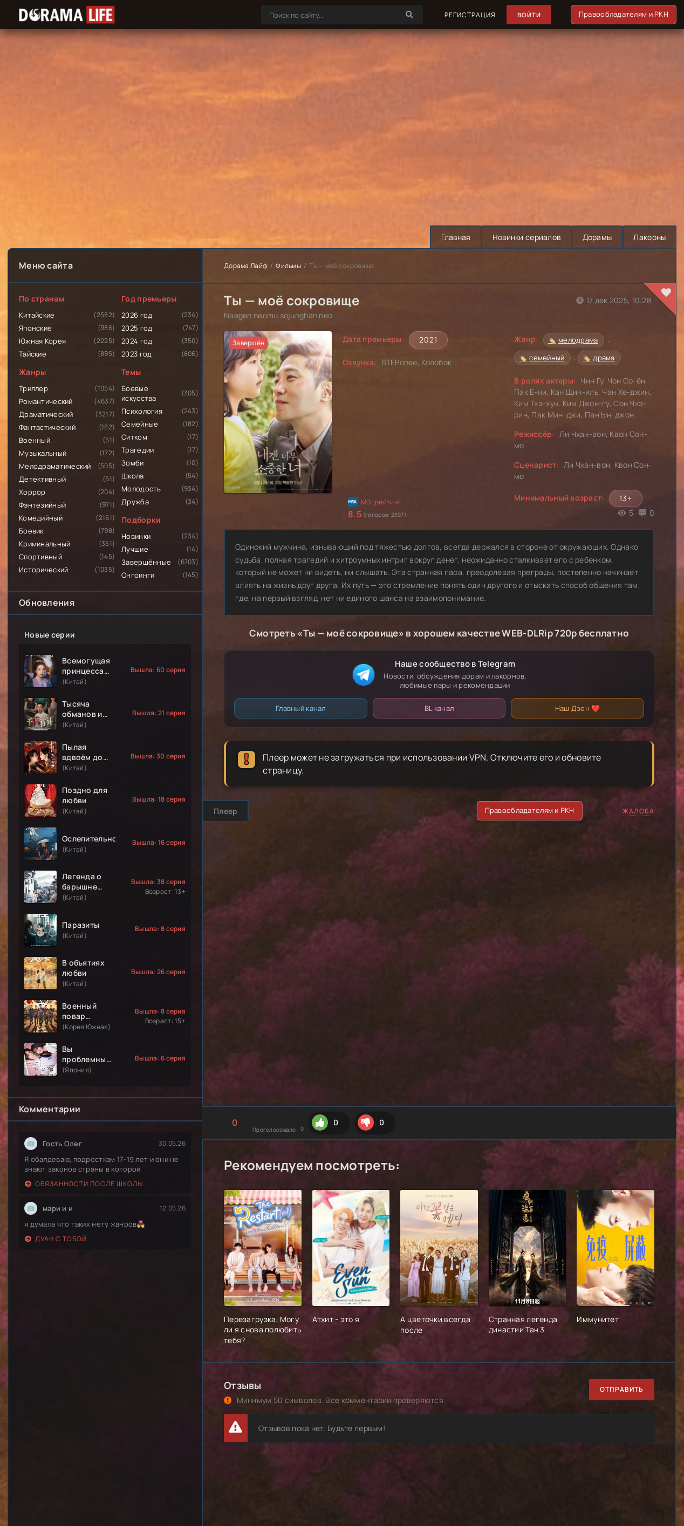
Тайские (32, 354)
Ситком (134, 437)
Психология (141, 411)
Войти (528, 14)
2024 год (136, 341)
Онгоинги (137, 575)
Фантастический (47, 427)
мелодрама (578, 340)
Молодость (141, 489)
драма (603, 357)
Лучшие (134, 549)
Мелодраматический (55, 466)
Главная (451, 237)
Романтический (46, 401)
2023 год (136, 354)
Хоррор (32, 492)
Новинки (136, 536)
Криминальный (44, 544)
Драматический (46, 414)
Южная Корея (42, 341)
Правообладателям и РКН (623, 14)
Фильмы (288, 265)
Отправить (622, 1389)
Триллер (33, 388)
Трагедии (137, 450)
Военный (34, 440)
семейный (546, 357)
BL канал (439, 708)
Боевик (31, 531)
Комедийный (41, 518)
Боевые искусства (138, 393)
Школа (132, 476)
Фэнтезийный (42, 505)
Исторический (43, 569)
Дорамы (595, 237)
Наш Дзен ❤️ (577, 708)
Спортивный (40, 557)
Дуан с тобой (56, 1238)
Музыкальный (42, 453)
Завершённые (146, 562)
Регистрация (469, 14)
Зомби (132, 463)
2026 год (136, 315)
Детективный (42, 479)
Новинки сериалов (523, 237)
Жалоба (638, 811)
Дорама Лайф (246, 265)
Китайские (37, 315)
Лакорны (649, 237)
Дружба (135, 502)
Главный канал (301, 708)
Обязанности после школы (84, 1183)
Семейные (139, 424)
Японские (35, 328)
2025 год (136, 328)
